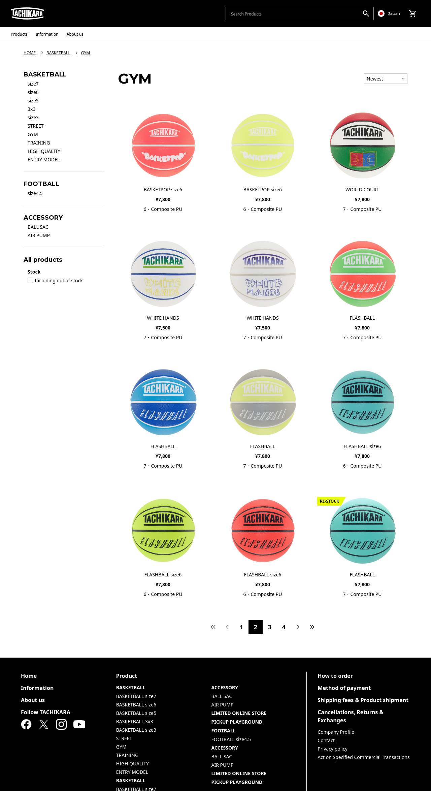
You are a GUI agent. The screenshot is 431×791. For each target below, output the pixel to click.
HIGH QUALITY (44, 151)
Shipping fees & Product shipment (363, 700)
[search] (365, 13)
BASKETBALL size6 (136, 704)
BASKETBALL (130, 687)
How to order (335, 675)
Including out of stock (55, 280)
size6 (33, 92)
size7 (33, 84)
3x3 (31, 109)
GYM (33, 134)
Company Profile (336, 732)
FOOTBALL (223, 730)
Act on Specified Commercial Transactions (363, 757)
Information (37, 688)
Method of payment (344, 688)
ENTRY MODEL (44, 159)
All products (43, 259)
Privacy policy (332, 749)
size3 (33, 117)
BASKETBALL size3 (136, 730)
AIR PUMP (39, 235)
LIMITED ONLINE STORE (239, 713)
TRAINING (39, 142)
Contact (326, 740)
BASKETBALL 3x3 (134, 721)
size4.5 (35, 193)
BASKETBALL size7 (136, 696)
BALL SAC (38, 227)
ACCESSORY (224, 687)
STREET (36, 126)
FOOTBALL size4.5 (231, 739)
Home (29, 675)
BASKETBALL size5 (136, 713)
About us (33, 700)
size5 (33, 100)
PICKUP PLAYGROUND (237, 722)
